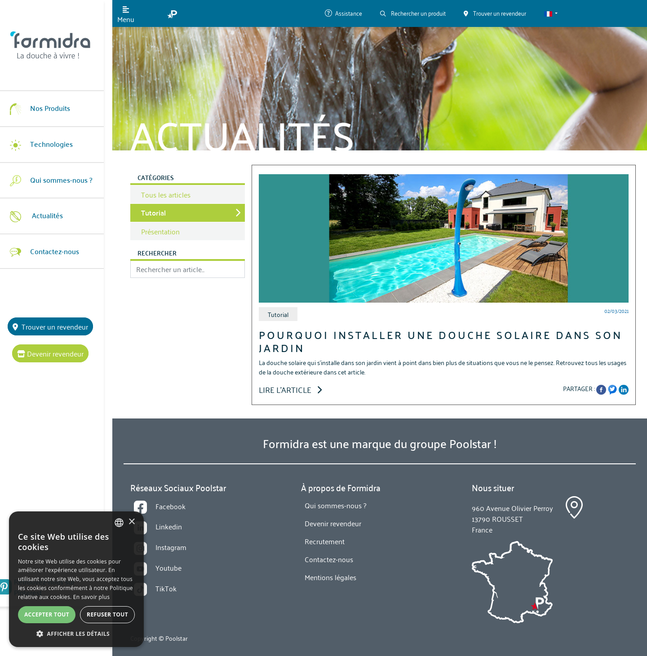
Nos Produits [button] (43, 108)
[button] (551, 13)
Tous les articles (166, 194)
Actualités (39, 215)
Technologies (44, 144)
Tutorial (153, 212)
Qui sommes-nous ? (54, 180)
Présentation (160, 231)
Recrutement (325, 541)
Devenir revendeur (56, 353)
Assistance (343, 12)
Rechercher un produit (413, 12)
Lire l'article (290, 389)
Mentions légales (330, 577)
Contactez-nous (48, 251)
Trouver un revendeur (56, 326)
